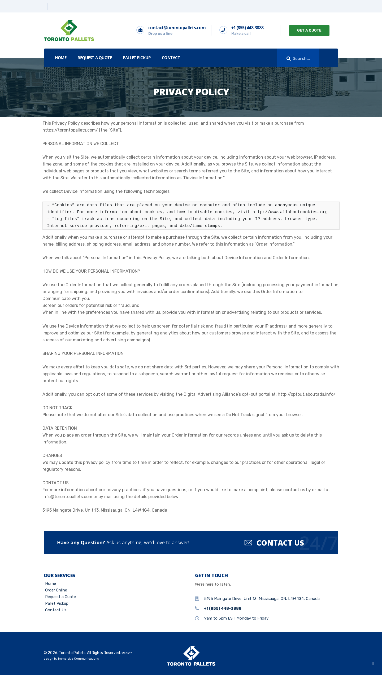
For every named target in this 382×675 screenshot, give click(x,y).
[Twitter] (43, 6)
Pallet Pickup (136, 57)
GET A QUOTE (309, 30)
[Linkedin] (52, 6)
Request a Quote (94, 57)
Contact (171, 57)
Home (60, 57)
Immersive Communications (78, 658)
